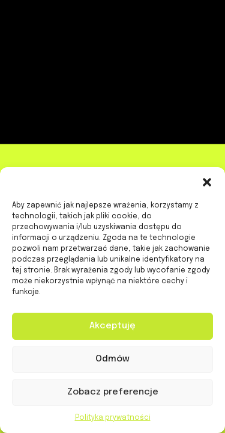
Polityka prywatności (113, 418)
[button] (207, 182)
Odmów (112, 359)
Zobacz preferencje (112, 392)
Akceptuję (112, 326)
